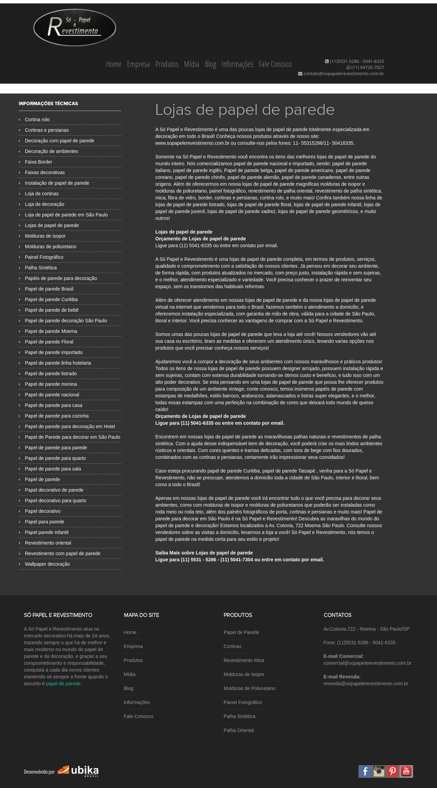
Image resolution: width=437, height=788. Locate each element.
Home (114, 63)
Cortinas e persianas (44, 130)
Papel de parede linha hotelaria (55, 363)
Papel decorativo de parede (51, 490)
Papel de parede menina (48, 384)
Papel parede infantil (44, 532)
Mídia (192, 63)
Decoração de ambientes (48, 151)
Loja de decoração (41, 204)
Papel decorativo (39, 511)
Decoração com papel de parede (56, 140)
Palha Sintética (38, 267)
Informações (238, 63)
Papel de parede (39, 479)
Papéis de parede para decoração (58, 278)
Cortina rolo (34, 119)
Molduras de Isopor (244, 674)
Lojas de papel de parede (49, 225)
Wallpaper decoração (44, 564)
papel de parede (63, 683)
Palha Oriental (239, 730)
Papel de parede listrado (48, 373)
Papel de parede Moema (48, 331)
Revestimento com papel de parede (59, 553)
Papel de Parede (241, 632)
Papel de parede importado (51, 352)
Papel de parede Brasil (46, 289)
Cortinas (232, 646)
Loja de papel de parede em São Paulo (63, 214)
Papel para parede (41, 521)
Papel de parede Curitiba (48, 299)
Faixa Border (35, 162)
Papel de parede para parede (53, 447)
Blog (211, 63)
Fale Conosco (275, 63)
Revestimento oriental (45, 543)
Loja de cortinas (39, 193)
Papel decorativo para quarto (52, 500)
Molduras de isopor (42, 236)
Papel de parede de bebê (49, 310)
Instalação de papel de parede (54, 183)
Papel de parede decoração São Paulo (63, 320)
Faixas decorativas (42, 172)
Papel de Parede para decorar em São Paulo (69, 437)
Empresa (139, 63)
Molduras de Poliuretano (250, 688)
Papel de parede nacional (49, 394)
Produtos (167, 63)
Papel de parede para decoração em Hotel (67, 426)
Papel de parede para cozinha (54, 416)
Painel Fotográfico (41, 257)
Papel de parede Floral (46, 341)
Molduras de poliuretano (47, 246)
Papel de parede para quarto (52, 458)
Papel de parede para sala (50, 469)
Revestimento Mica (244, 660)
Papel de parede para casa (50, 405)
